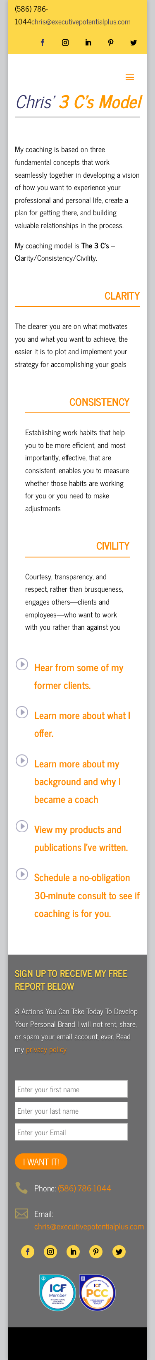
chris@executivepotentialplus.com (89, 1226)
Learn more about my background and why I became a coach (77, 781)
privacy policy (46, 1049)
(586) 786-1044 (84, 1188)
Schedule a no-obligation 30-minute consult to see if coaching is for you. (87, 894)
